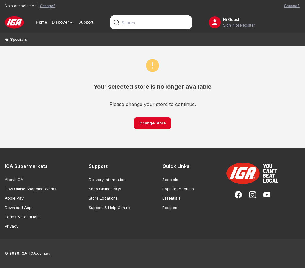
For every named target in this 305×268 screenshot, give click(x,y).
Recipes (169, 207)
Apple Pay (14, 198)
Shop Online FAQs (105, 189)
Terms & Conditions (23, 217)
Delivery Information (107, 179)
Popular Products (178, 189)
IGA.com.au (39, 253)
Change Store (152, 123)
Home (41, 22)
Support (85, 22)
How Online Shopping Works (30, 189)
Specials (16, 39)
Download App (18, 207)
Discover (63, 22)
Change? (47, 6)
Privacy (11, 226)
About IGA (14, 179)
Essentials (171, 198)
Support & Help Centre (109, 207)
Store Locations (103, 198)
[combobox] (151, 22)
